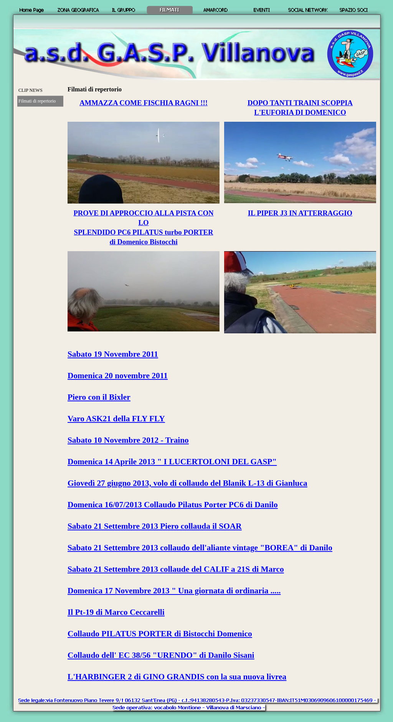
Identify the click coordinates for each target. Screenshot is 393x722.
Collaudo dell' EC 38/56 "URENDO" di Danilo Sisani (161, 655)
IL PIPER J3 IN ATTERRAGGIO (300, 213)
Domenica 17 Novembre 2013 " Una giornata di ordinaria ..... (174, 590)
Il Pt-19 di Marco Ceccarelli (116, 612)
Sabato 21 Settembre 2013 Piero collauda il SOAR (155, 526)
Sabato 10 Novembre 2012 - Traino (128, 440)
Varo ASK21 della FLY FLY (116, 418)
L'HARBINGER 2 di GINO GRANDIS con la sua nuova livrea (177, 676)
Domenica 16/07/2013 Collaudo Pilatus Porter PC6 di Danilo (173, 504)
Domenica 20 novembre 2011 (118, 375)
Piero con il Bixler (99, 397)
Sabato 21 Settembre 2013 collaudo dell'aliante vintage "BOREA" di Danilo (200, 547)
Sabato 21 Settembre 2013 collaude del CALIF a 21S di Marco (176, 569)
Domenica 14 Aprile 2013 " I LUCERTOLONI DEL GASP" (172, 461)
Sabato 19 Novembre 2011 (113, 354)
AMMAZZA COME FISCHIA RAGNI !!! (143, 103)
